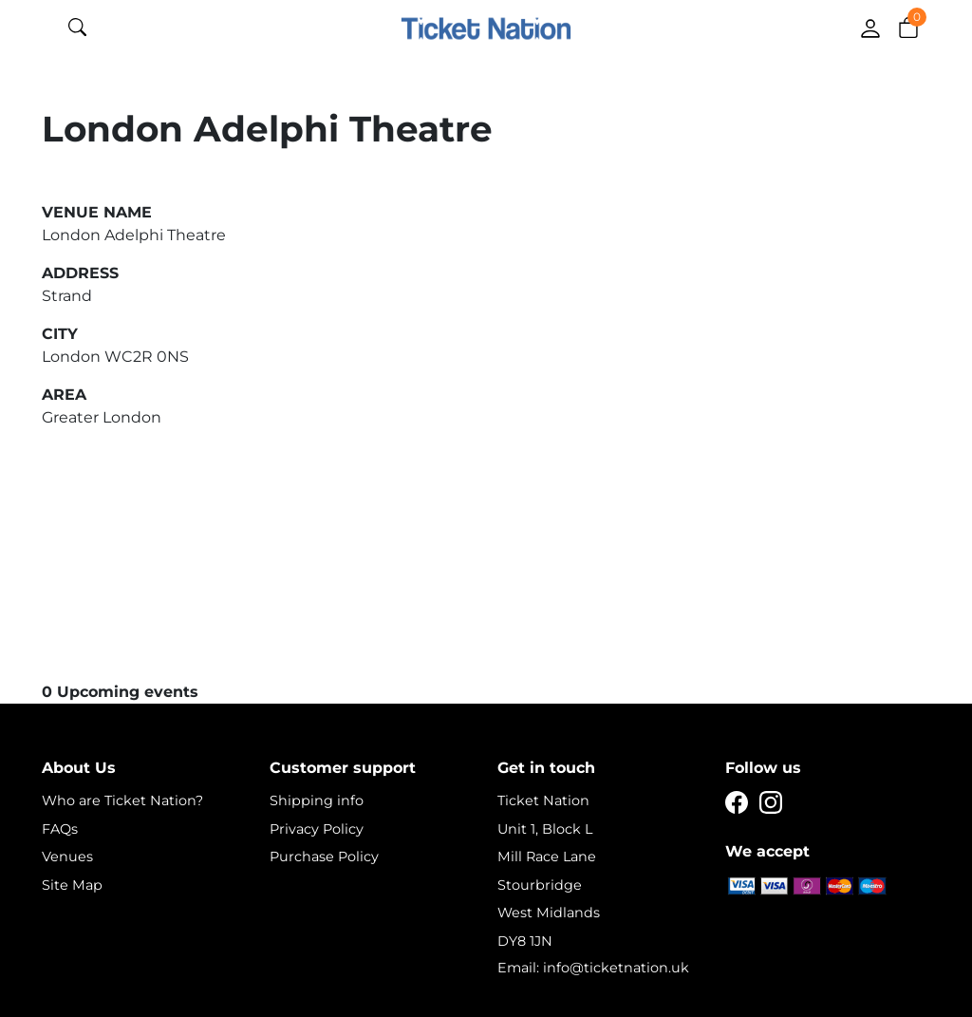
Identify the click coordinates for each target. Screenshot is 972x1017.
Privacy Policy (317, 829)
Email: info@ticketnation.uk (593, 967)
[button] (908, 26)
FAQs (60, 829)
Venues (67, 856)
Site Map (72, 885)
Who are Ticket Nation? (122, 800)
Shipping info (317, 800)
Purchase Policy (324, 856)
